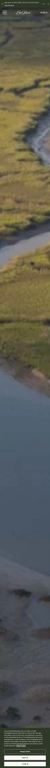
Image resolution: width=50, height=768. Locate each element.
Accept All (25, 765)
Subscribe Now (9, 5)
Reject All (25, 758)
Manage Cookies (25, 752)
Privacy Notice (21, 747)
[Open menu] (4, 12)
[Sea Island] (23, 12)
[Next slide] (43, 3)
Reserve (43, 12)
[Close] (46, 732)
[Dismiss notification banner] (48, 3)
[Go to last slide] (2, 3)
